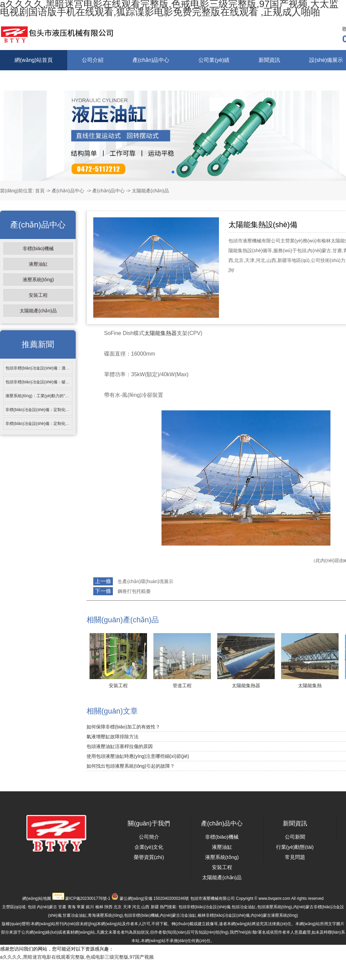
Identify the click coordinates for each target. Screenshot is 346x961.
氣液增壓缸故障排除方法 (112, 736)
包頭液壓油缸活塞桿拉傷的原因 (119, 746)
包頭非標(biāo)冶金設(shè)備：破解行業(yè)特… (49, 382)
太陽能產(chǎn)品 (38, 310)
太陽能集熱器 (160, 333)
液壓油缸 (38, 264)
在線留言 (25, 80)
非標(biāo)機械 (38, 248)
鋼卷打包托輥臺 (134, 591)
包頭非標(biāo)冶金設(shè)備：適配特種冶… (45, 368)
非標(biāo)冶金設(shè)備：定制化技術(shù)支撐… (50, 423)
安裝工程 (38, 295)
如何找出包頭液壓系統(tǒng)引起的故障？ (130, 766)
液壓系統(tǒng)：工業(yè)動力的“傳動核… (43, 395)
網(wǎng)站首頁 (34, 60)
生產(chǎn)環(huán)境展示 (145, 581)
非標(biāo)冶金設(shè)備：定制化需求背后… (45, 409)
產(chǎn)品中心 (150, 60)
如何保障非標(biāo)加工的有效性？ (123, 726)
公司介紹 (92, 60)
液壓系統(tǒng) (38, 279)
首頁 (40, 190)
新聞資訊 (269, 60)
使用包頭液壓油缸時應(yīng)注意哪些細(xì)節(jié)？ (137, 756)
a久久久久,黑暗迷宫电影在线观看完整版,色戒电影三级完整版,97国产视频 (77, 957)
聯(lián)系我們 (82, 80)
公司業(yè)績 (213, 60)
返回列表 (99, 606)
